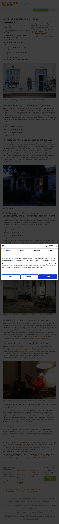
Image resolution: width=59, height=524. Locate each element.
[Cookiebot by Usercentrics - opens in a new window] (46, 246)
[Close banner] (56, 246)
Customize (29, 276)
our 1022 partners (11, 258)
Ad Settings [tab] (36, 250)
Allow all (48, 276)
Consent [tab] (8, 250)
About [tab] (51, 250)
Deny (10, 276)
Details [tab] (22, 250)
